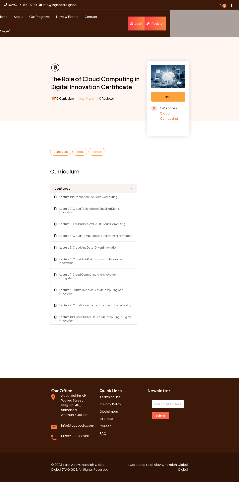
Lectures (62, 188)
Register (224, 23)
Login (206, 23)
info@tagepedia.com (77, 425)
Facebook (231, 5)
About (80, 151)
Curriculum (60, 151)
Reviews (97, 151)
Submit (160, 415)
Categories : (169, 108)
